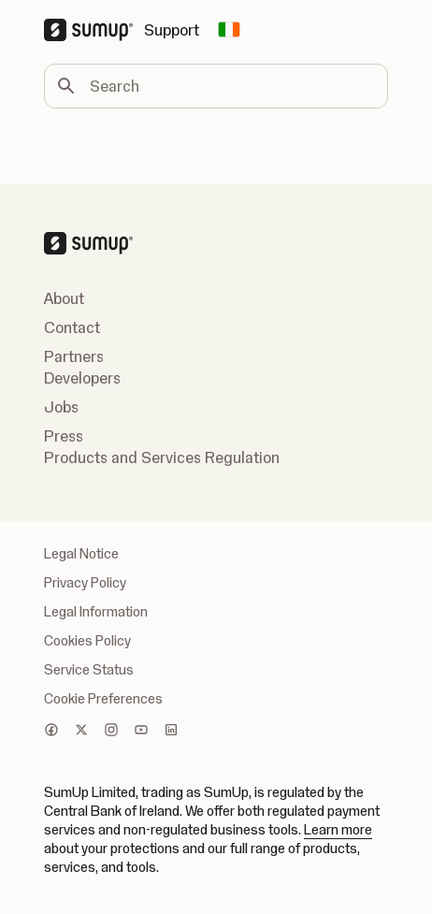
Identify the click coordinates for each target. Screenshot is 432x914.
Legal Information (96, 611)
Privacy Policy (85, 582)
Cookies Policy (87, 640)
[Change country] (229, 29)
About (64, 298)
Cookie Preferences (103, 698)
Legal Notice (81, 553)
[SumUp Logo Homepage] (94, 30)
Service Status (89, 669)
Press (63, 436)
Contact (72, 327)
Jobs (61, 407)
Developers (82, 378)
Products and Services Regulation (162, 457)
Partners (74, 356)
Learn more (338, 829)
